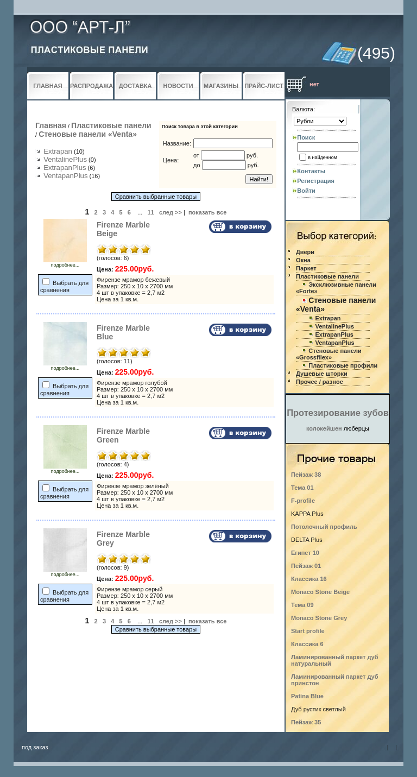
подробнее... (65, 263)
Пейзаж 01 (306, 566)
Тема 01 (302, 487)
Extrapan (57, 151)
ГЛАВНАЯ (47, 86)
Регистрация (315, 181)
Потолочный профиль (324, 526)
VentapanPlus (65, 176)
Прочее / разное (319, 381)
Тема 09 (302, 605)
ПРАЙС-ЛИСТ (263, 86)
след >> (170, 212)
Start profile (308, 631)
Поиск (306, 137)
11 (150, 212)
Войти (306, 190)
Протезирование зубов (338, 413)
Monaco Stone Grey (319, 618)
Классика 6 (307, 644)
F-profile (303, 500)
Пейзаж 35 (306, 722)
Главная (50, 125)
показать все (207, 212)
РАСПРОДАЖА (91, 86)
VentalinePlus (65, 159)
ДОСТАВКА (135, 86)
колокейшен (324, 428)
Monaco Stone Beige (320, 592)
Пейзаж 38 (306, 474)
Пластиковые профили (342, 365)
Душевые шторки (322, 373)
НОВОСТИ (178, 86)
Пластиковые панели (111, 125)
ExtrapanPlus (64, 167)
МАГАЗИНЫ (221, 86)
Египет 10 (305, 552)
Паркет (306, 268)
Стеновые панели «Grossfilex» (329, 354)
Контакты (311, 171)
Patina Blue (307, 696)
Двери (305, 252)
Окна (303, 260)
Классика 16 (309, 579)
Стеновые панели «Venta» (88, 134)
